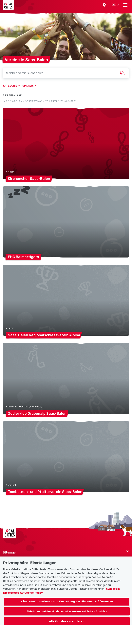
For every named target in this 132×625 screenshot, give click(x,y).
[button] (104, 5)
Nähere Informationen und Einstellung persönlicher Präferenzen (67, 605)
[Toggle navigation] (125, 5)
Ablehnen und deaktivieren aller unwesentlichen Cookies (67, 615)
